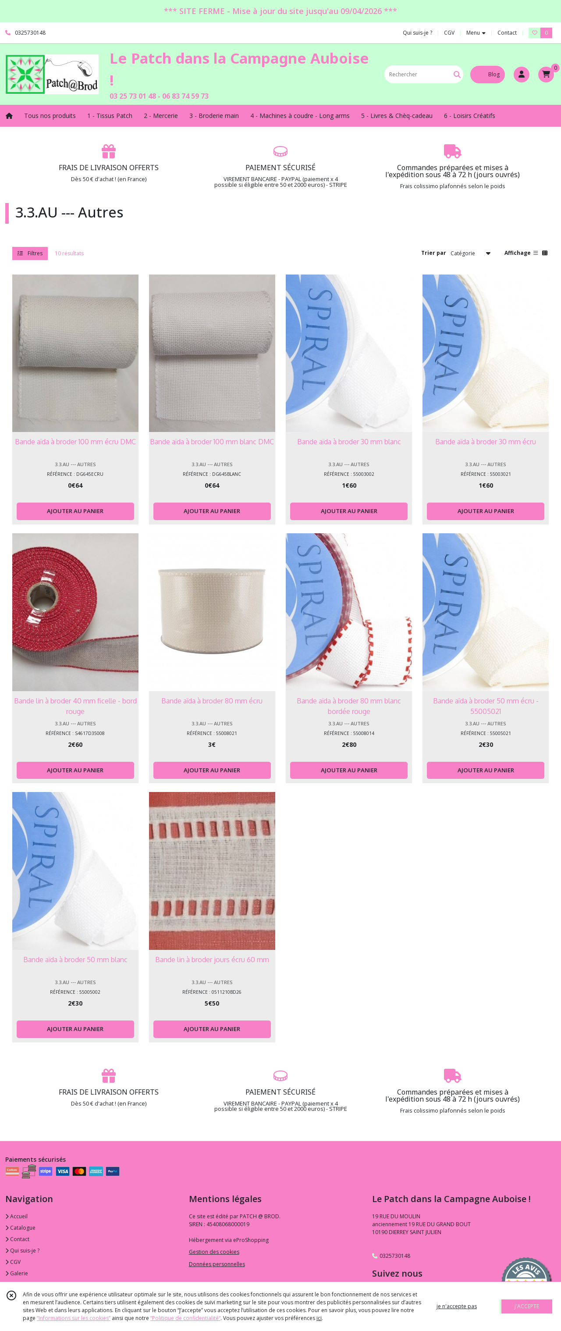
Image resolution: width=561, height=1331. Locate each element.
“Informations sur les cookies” (73, 1318)
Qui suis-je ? (22, 1250)
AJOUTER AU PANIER (75, 511)
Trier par (433, 253)
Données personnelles (217, 1264)
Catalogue (20, 1227)
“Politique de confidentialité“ (185, 1318)
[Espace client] (521, 74)
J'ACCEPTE (527, 1306)
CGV (13, 1262)
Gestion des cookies (214, 1252)
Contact (507, 32)
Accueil (16, 1216)
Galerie (16, 1273)
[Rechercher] (457, 74)
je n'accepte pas (457, 1306)
